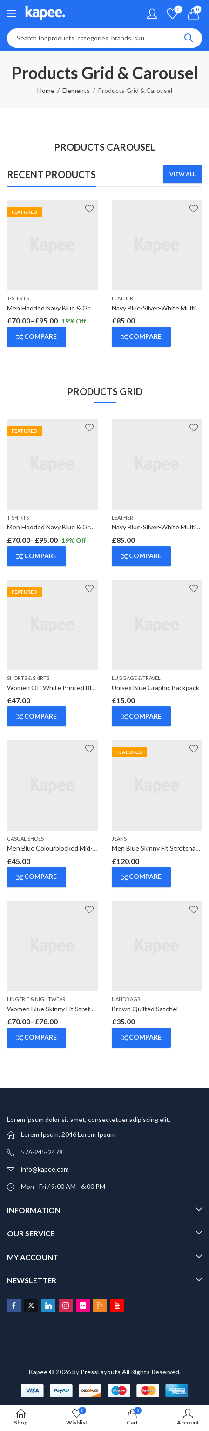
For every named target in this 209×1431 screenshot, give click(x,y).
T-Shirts (18, 298)
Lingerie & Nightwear (36, 999)
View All (182, 174)
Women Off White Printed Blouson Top (64, 688)
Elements (76, 90)
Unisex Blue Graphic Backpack (155, 688)
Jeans (119, 839)
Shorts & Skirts (28, 678)
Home (45, 90)
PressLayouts (101, 1372)
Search (188, 38)
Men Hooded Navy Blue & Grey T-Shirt (63, 308)
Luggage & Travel (136, 678)
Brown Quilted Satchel (145, 1009)
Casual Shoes (25, 839)
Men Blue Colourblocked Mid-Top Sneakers (69, 848)
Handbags (126, 999)
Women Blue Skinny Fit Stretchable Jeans (67, 1009)
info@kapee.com (45, 1169)
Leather (122, 298)
